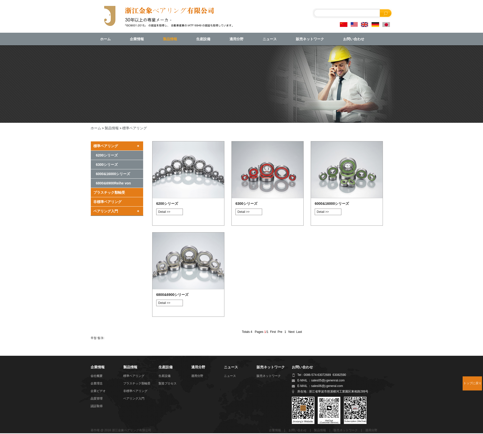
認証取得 (97, 406)
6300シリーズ (107, 165)
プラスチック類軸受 (109, 192)
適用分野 (236, 39)
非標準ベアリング (107, 202)
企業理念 (97, 383)
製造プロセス (167, 383)
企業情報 (137, 39)
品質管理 (97, 398)
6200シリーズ (107, 155)
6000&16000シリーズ (113, 174)
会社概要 (97, 376)
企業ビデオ (98, 391)
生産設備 (203, 39)
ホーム (105, 39)
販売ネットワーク (310, 39)
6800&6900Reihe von (113, 183)
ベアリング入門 (105, 211)
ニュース (270, 39)
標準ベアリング (134, 128)
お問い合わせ (353, 39)
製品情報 (170, 39)
